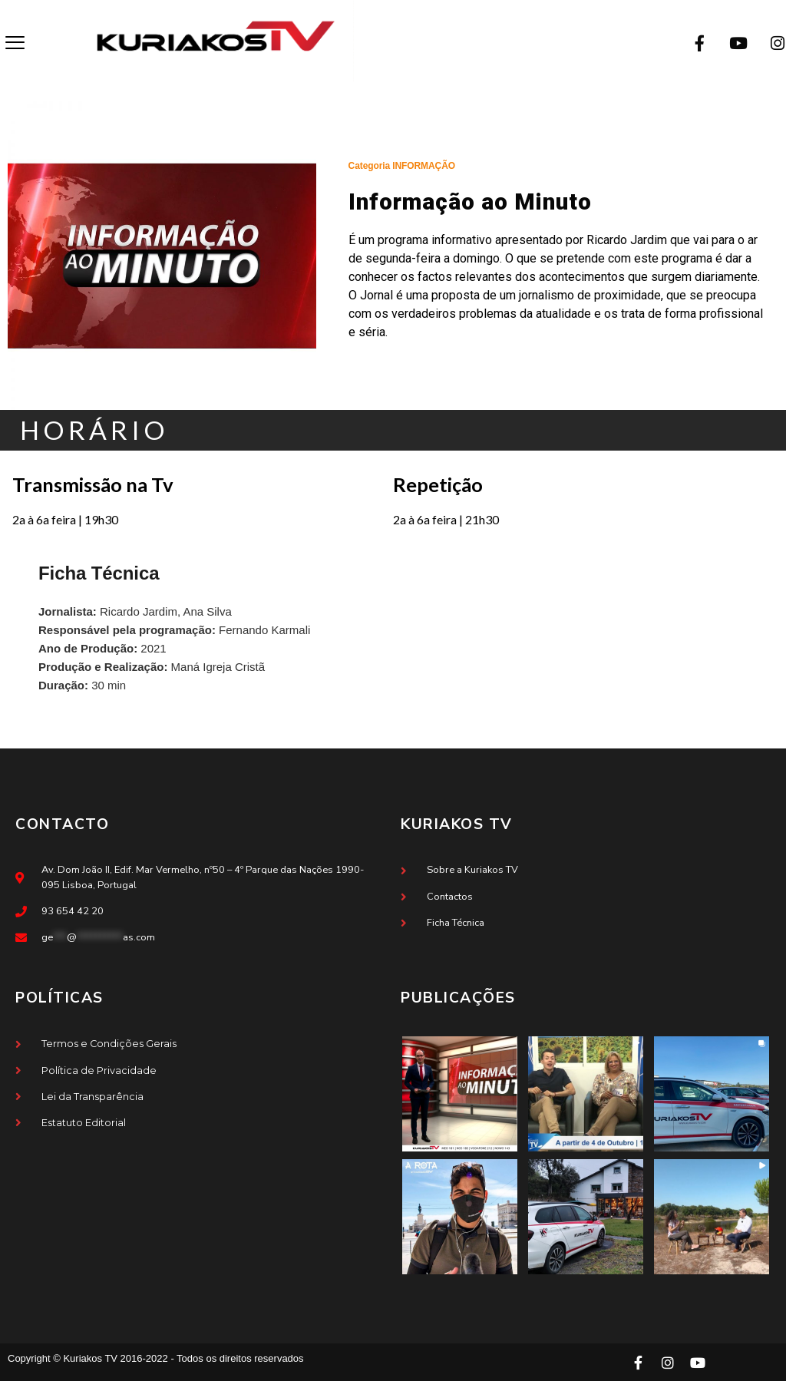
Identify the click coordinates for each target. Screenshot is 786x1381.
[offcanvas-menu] (15, 43)
